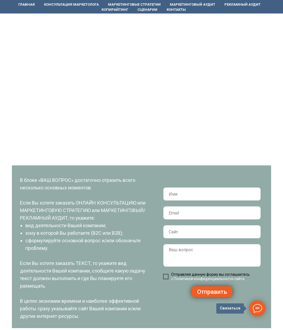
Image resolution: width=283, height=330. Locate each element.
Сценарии (147, 10)
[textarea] (212, 255)
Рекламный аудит (242, 4)
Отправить (212, 291)
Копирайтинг (115, 10)
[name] (212, 194)
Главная (26, 4)
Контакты (176, 10)
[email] (212, 213)
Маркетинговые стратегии (134, 4)
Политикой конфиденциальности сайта (209, 279)
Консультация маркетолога (71, 4)
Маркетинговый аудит (192, 4)
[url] (212, 232)
